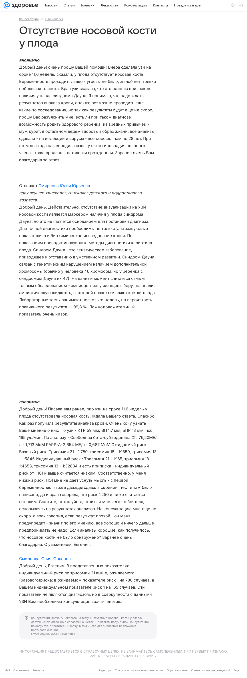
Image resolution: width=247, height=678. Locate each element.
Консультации (29, 19)
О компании (21, 670)
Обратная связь (177, 670)
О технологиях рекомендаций (210, 670)
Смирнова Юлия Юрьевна (64, 185)
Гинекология (54, 19)
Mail (7, 670)
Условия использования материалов (139, 670)
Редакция (105, 670)
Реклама (38, 670)
